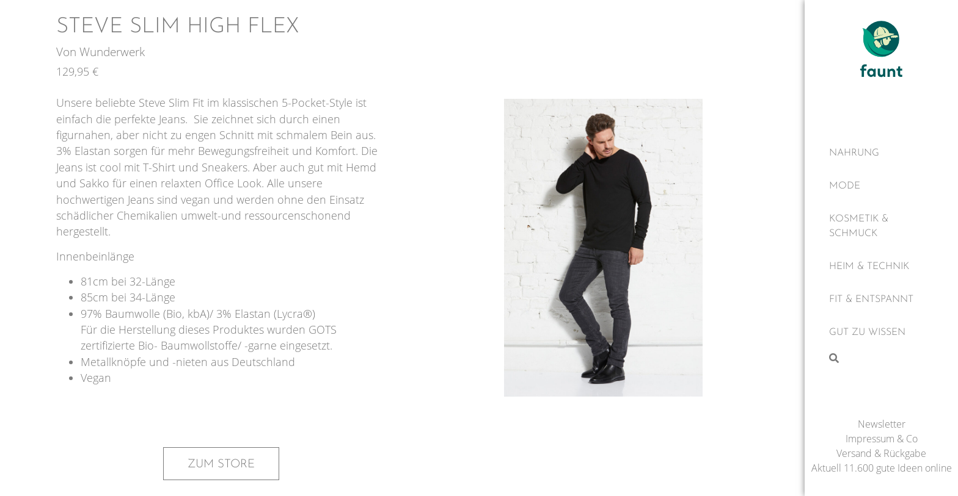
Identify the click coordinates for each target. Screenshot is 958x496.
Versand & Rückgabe (881, 453)
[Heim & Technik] (881, 266)
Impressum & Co (882, 438)
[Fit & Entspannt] (881, 299)
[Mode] (881, 186)
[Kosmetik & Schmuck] (881, 226)
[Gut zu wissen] (881, 332)
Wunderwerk (112, 51)
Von (67, 51)
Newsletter (881, 424)
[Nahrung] (881, 153)
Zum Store (221, 464)
